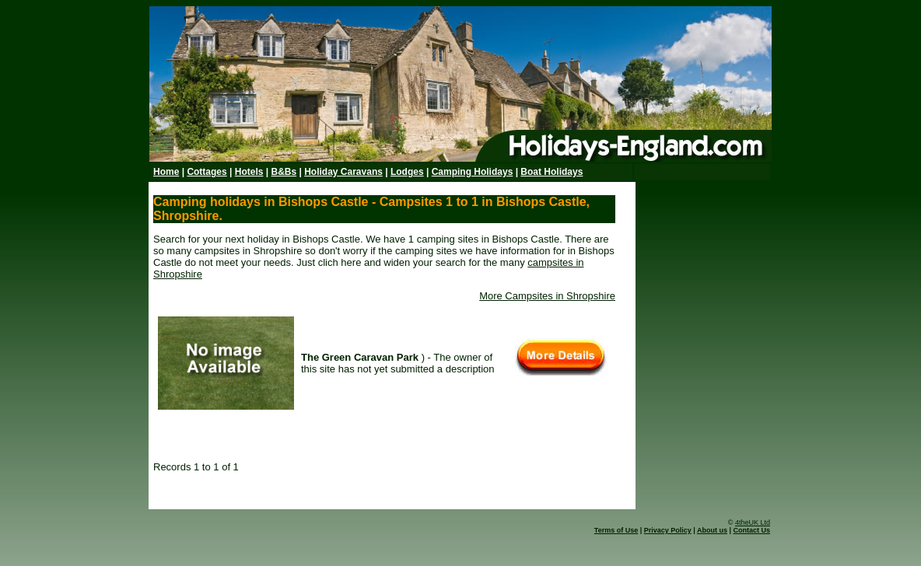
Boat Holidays (551, 171)
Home (166, 171)
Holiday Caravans (343, 171)
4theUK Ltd (752, 522)
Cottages (206, 171)
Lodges (407, 171)
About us (712, 530)
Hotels (249, 171)
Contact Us (751, 530)
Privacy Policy (668, 530)
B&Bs (283, 171)
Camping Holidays (472, 171)
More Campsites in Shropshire (547, 296)
